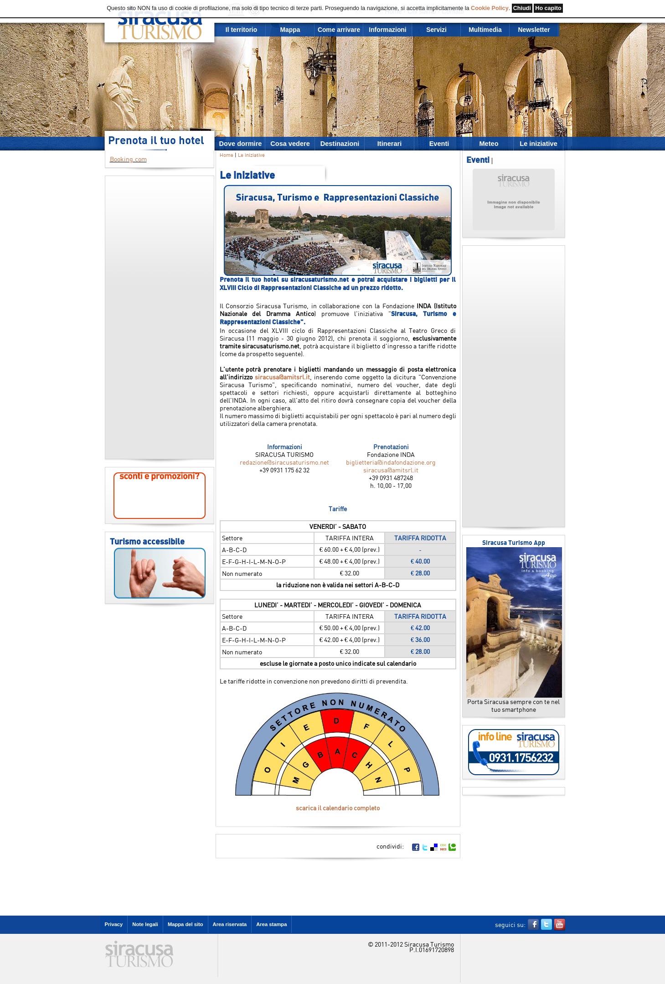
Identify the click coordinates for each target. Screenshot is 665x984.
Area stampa (271, 924)
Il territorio (241, 29)
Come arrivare (339, 29)
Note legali (145, 924)
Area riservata (230, 924)
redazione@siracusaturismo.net (284, 462)
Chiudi (522, 8)
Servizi (436, 29)
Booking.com (128, 159)
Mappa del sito (185, 924)
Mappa (290, 29)
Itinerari (389, 143)
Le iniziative (538, 143)
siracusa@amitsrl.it (282, 377)
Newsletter (534, 29)
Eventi (439, 143)
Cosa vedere (290, 143)
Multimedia (485, 29)
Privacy (114, 924)
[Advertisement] (159, 317)
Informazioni (387, 29)
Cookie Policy (490, 8)
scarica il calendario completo (338, 808)
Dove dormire (240, 143)
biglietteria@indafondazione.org (391, 462)
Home (226, 155)
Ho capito (548, 8)
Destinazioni (340, 143)
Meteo (488, 143)
